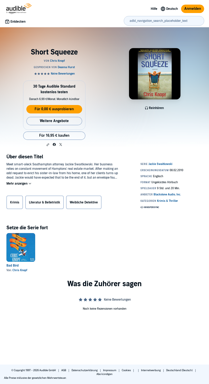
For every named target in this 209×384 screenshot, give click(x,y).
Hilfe (154, 9)
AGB (64, 370)
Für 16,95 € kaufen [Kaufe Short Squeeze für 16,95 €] (54, 135)
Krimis (14, 202)
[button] (47, 144)
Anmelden (192, 9)
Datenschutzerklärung (85, 370)
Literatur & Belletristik (44, 202)
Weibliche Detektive (84, 202)
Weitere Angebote (54, 121)
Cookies (126, 370)
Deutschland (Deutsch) (179, 370)
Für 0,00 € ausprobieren (54, 109)
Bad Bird (12, 266)
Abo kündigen (104, 374)
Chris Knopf (19, 270)
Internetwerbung (151, 370)
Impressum (110, 370)
